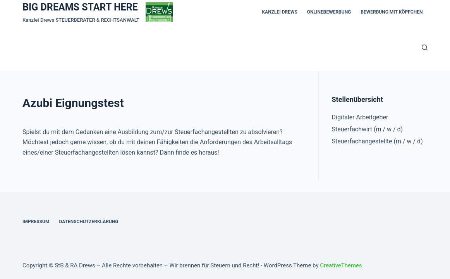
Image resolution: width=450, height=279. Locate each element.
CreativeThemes (341, 265)
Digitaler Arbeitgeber (360, 117)
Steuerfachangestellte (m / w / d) (377, 141)
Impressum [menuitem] (35, 221)
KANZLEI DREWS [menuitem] (279, 12)
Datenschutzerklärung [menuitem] (88, 221)
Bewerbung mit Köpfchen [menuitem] (392, 12)
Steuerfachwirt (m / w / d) (367, 129)
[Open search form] (425, 47)
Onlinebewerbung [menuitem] (329, 12)
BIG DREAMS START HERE (80, 7)
